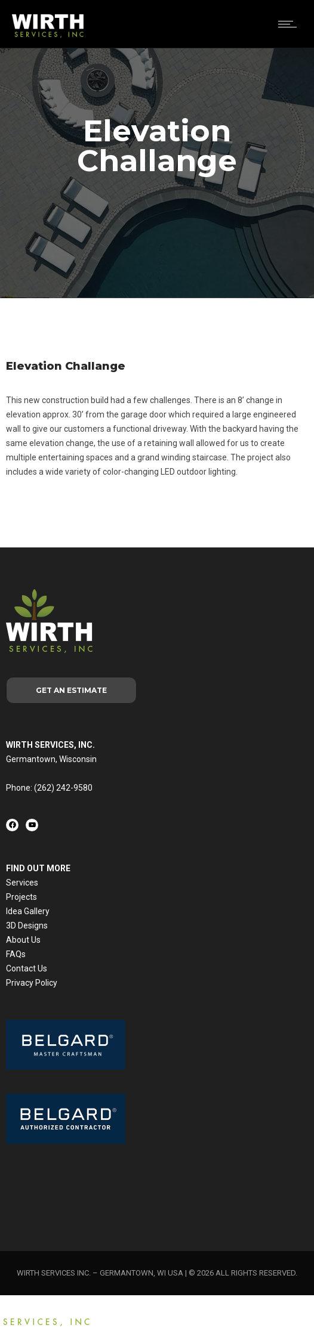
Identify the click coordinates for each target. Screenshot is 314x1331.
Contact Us (26, 968)
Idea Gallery (28, 911)
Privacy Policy (31, 983)
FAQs (16, 954)
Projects (21, 897)
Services (22, 882)
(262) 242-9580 (63, 788)
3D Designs (27, 925)
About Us (23, 940)
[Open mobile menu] (290, 24)
